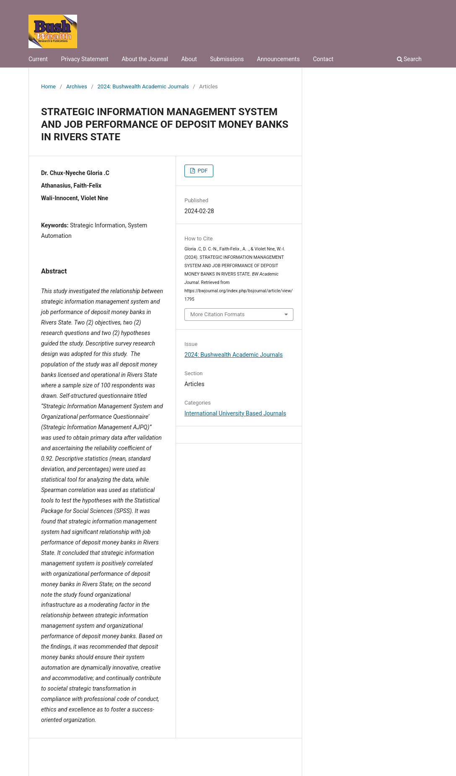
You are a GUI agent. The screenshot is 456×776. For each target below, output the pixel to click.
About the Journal (145, 59)
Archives (76, 86)
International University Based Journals (235, 413)
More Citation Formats (217, 314)
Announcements (278, 59)
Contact (323, 59)
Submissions (227, 59)
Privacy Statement (84, 59)
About (189, 59)
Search (409, 59)
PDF (201, 171)
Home (48, 86)
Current (38, 59)
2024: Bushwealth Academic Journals (143, 86)
